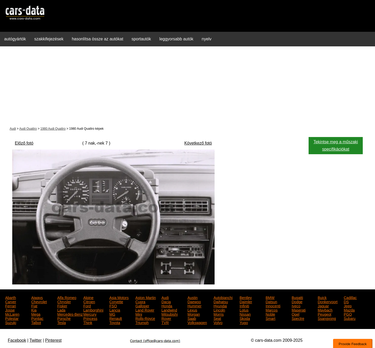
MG (112, 313)
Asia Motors (119, 297)
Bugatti (297, 297)
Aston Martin (145, 297)
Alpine (88, 297)
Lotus (244, 309)
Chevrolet (39, 301)
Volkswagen (197, 322)
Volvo (218, 322)
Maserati (299, 309)
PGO (348, 313)
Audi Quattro (28, 128)
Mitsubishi (169, 313)
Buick (322, 297)
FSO (113, 305)
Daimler (246, 301)
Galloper (142, 305)
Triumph (142, 322)
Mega (35, 313)
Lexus (192, 309)
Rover (166, 318)
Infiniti (244, 305)
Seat (217, 318)
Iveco (296, 305)
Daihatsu (221, 301)
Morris (219, 313)
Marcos (272, 309)
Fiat (34, 305)
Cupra (140, 301)
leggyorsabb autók (176, 39)
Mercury (90, 313)
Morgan (194, 313)
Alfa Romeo (66, 297)
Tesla (61, 322)
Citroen (89, 301)
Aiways (37, 297)
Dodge (297, 301)
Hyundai (220, 305)
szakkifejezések (49, 39)
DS (346, 301)
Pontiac (37, 318)
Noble (270, 313)
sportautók (141, 39)
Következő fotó (198, 143)
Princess (90, 318)
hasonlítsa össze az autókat (97, 39)
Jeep (348, 305)
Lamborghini (93, 309)
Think (87, 322)
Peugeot (324, 313)
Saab (192, 318)
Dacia (166, 301)
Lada (61, 309)
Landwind (169, 309)
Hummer (195, 305)
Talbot (36, 322)
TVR (165, 322)
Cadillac (350, 297)
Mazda (349, 309)
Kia (33, 309)
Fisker (62, 305)
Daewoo (194, 301)
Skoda (245, 318)
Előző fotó (24, 143)
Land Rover (144, 309)
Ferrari (10, 305)
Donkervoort (328, 301)
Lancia (114, 309)
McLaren (12, 313)
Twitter (35, 340)
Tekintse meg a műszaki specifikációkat (336, 145)
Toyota (114, 322)
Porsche (64, 318)
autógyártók (15, 39)
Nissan (245, 313)
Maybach (325, 309)
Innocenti (273, 305)
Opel (295, 313)
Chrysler (64, 301)
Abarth (10, 297)
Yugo (244, 322)
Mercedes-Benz (70, 313)
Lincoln (219, 309)
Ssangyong (327, 318)
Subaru (349, 318)
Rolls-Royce (145, 318)
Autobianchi (223, 297)
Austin (193, 297)
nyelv (206, 39)
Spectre (298, 318)
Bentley (246, 297)
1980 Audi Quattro (53, 128)
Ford (87, 305)
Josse (10, 309)
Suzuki (10, 322)
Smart (270, 318)
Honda (166, 305)
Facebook (17, 340)
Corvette (116, 301)
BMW (270, 297)
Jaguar (323, 305)
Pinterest (53, 340)
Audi (13, 128)
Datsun (271, 301)
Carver (10, 301)
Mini (138, 313)
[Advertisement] (187, 87)
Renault (115, 318)
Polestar (11, 318)
